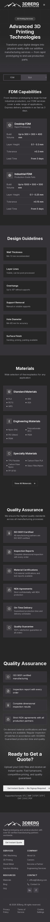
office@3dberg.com (37, 880)
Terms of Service (21, 910)
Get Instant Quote (13, 842)
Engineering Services (36, 868)
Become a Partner (35, 864)
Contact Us (33, 884)
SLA (30, 77)
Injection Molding (10, 868)
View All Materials (25, 483)
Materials (7, 880)
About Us (31, 855)
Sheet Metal (8, 864)
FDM (12, 77)
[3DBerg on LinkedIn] (29, 890)
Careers (30, 860)
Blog (5, 884)
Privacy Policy (6, 910)
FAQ (5, 888)
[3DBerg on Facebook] (36, 890)
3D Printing (8, 860)
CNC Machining (10, 855)
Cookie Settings (40, 910)
